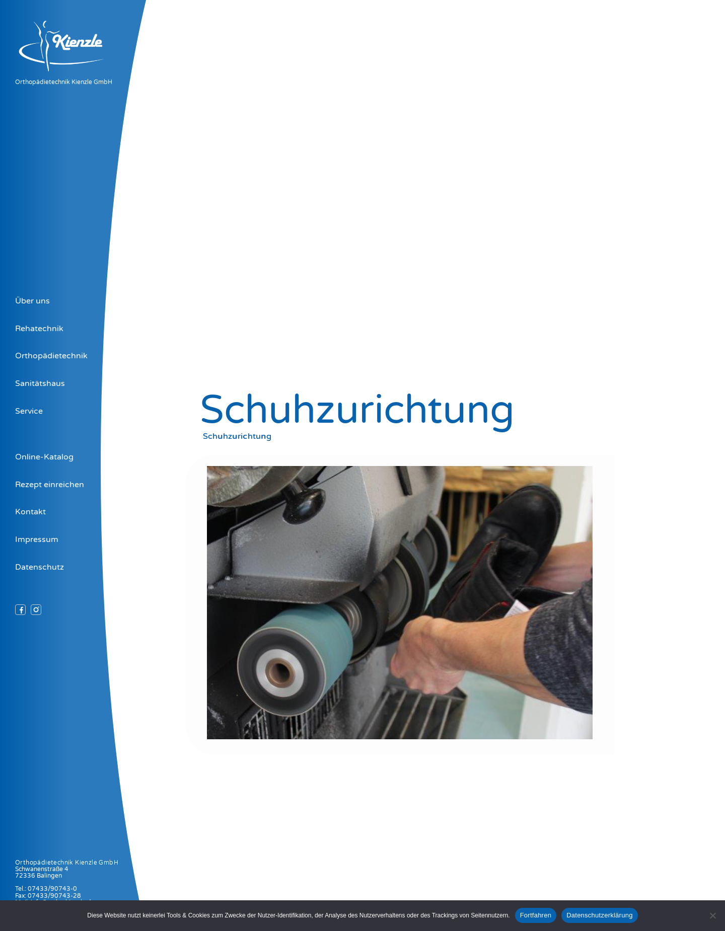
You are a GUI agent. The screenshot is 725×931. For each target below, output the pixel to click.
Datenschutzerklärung (599, 915)
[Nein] (712, 915)
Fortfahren (535, 915)
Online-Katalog (44, 457)
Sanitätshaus (40, 383)
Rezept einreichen (49, 485)
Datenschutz (39, 567)
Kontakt (30, 512)
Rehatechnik (39, 329)
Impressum (36, 539)
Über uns (32, 301)
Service (29, 411)
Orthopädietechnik (51, 356)
